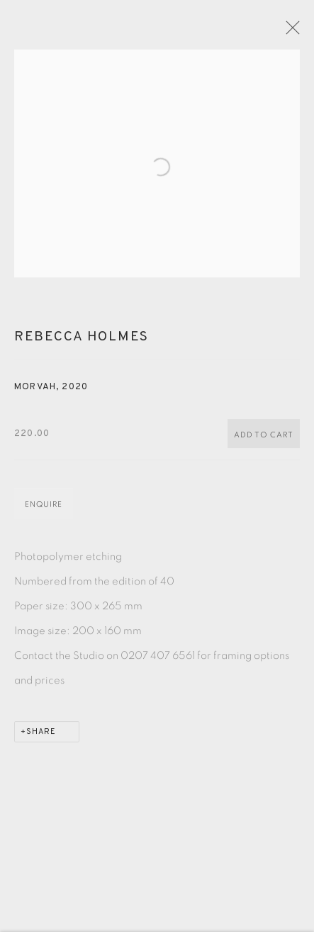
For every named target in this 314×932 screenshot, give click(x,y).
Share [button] (41, 737)
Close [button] (294, 31)
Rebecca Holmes (81, 341)
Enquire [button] (43, 509)
